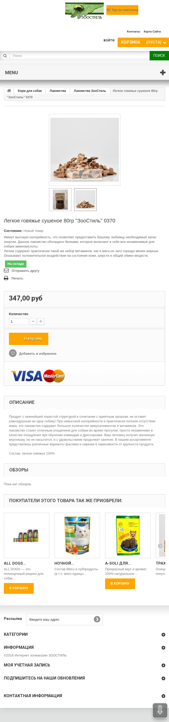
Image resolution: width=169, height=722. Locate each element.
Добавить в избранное (37, 353)
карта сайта (152, 31)
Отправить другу (25, 271)
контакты (133, 31)
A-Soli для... (118, 563)
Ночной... (64, 563)
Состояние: (13, 231)
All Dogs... (15, 563)
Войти (109, 40)
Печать (17, 278)
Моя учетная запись (27, 665)
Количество (18, 314)
